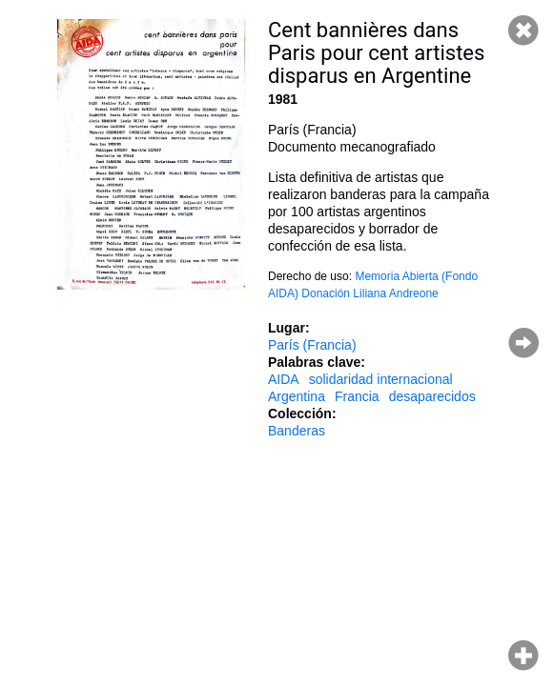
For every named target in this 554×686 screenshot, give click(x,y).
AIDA (283, 379)
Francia (357, 396)
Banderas (296, 430)
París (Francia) (312, 345)
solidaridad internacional (381, 379)
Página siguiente (523, 343)
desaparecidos (432, 396)
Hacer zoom (523, 655)
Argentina (296, 396)
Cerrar (523, 30)
